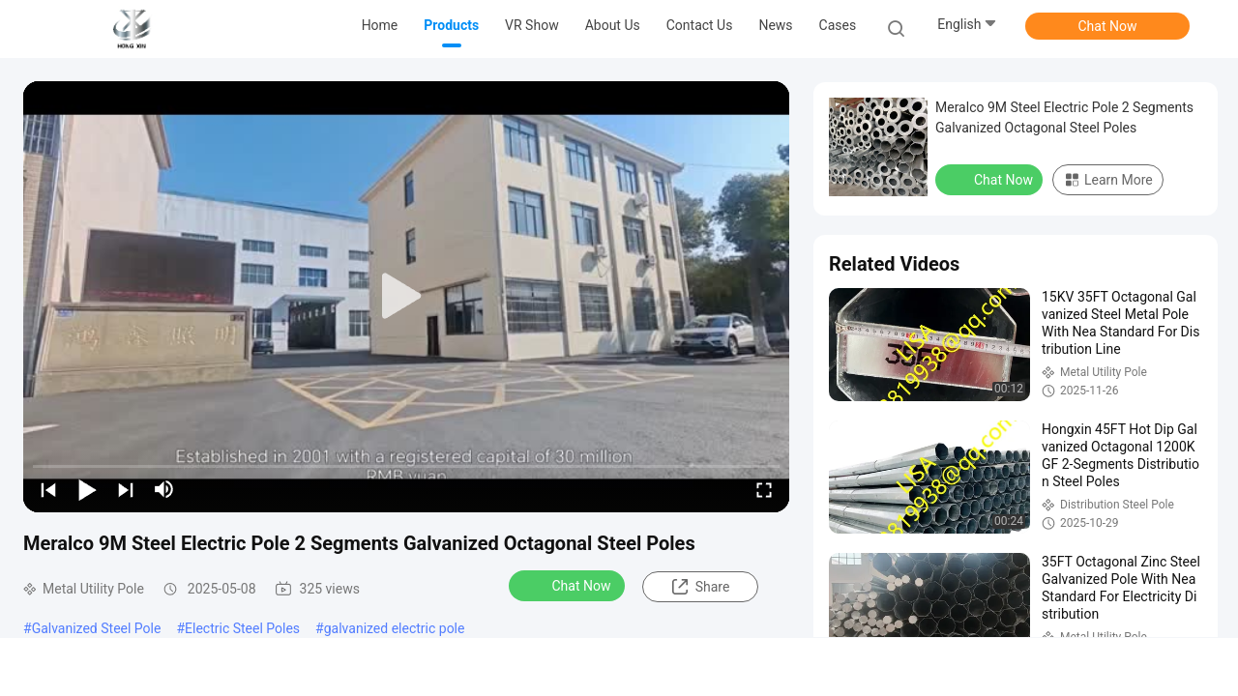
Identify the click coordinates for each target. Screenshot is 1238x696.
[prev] (48, 489)
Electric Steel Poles (242, 628)
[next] (125, 489)
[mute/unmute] (164, 489)
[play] (406, 297)
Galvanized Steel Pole (97, 628)
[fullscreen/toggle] (764, 489)
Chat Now (1107, 26)
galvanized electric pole (394, 628)
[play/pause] (87, 489)
